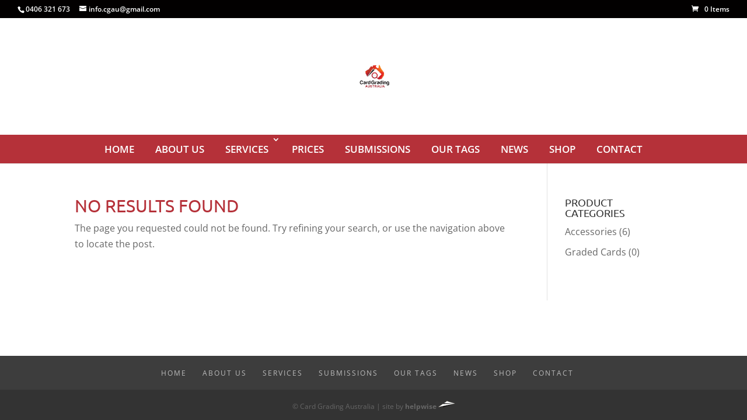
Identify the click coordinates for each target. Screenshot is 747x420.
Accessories (591, 231)
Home (119, 149)
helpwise (421, 406)
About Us (179, 149)
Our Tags (455, 149)
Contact (619, 149)
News (514, 149)
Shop (562, 149)
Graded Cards (595, 252)
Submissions (377, 149)
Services (246, 149)
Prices (308, 149)
